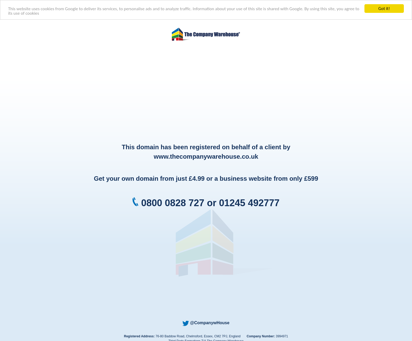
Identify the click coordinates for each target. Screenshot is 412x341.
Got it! (384, 8)
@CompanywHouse (206, 323)
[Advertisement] (206, 92)
